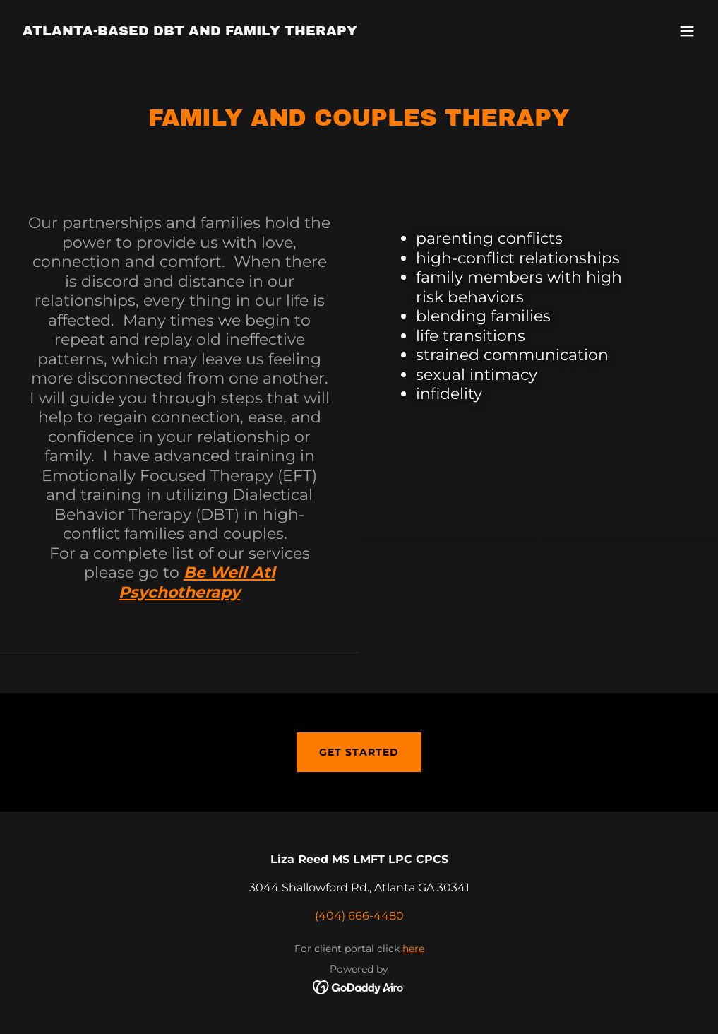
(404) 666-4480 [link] (359, 915)
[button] (687, 31)
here (413, 948)
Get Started (359, 752)
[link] (190, 31)
